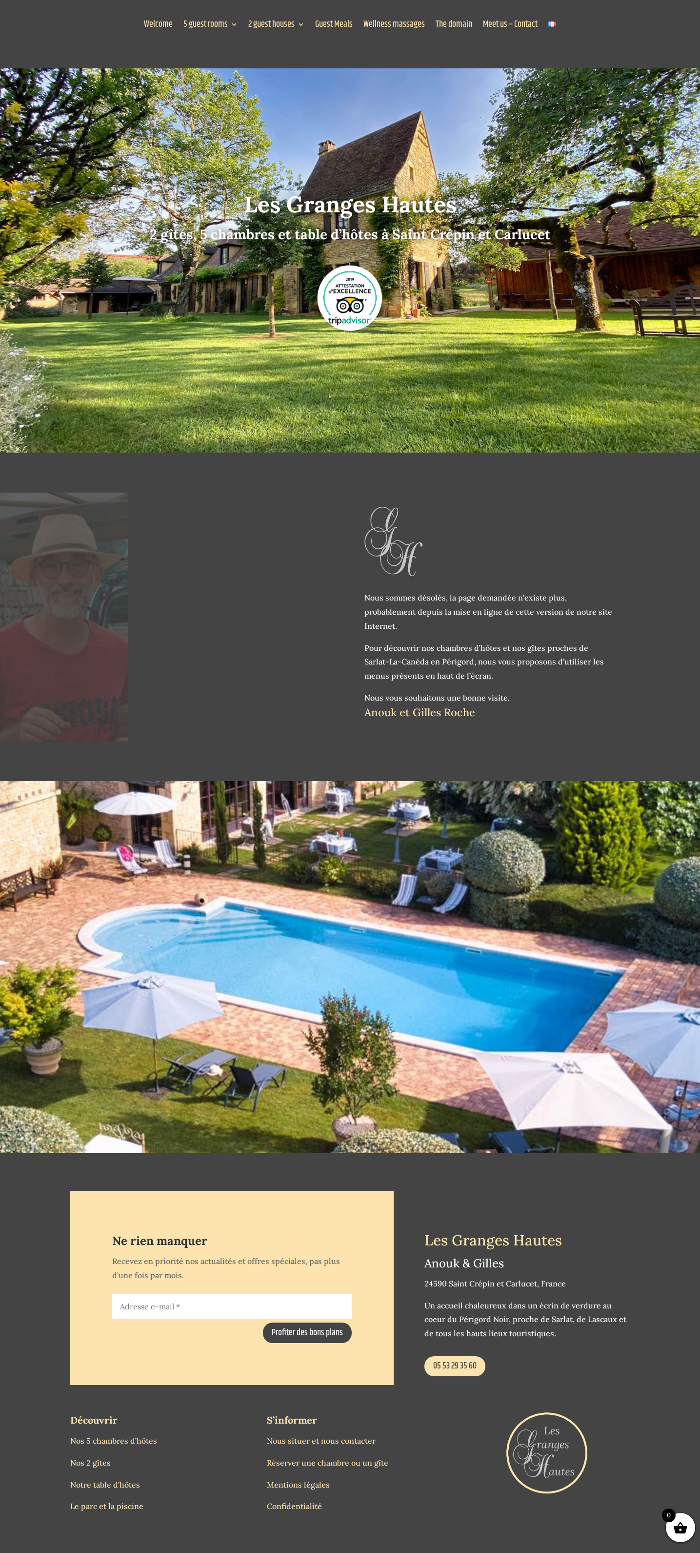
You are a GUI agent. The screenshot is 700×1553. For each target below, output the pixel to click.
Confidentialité (294, 1506)
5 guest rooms (205, 26)
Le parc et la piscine (106, 1506)
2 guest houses (271, 26)
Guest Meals (334, 26)
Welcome (158, 26)
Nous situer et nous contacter (321, 1441)
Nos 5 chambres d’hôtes (113, 1441)
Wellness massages (394, 26)
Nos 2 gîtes (90, 1463)
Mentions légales (298, 1485)
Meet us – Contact (510, 26)
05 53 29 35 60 (455, 1366)
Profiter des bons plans (307, 1333)
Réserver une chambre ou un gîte (327, 1463)
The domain (454, 26)
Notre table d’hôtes (105, 1485)
